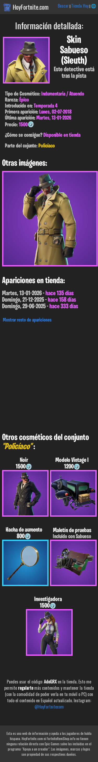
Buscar (63, 6)
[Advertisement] (49, 376)
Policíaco (46, 146)
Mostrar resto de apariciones (27, 320)
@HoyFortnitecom (49, 707)
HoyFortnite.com (31, 7)
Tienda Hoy (80, 6)
